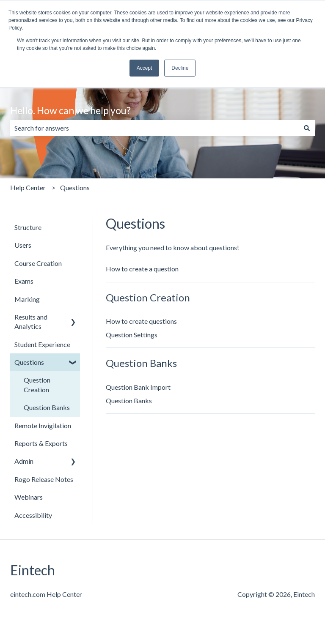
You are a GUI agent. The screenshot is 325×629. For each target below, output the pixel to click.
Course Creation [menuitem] (38, 263)
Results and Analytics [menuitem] (30, 321)
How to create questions (141, 321)
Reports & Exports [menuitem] (41, 443)
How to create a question (142, 269)
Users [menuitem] (22, 245)
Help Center (28, 187)
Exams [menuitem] (23, 281)
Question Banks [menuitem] (47, 407)
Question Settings (131, 335)
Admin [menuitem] (23, 461)
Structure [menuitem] (27, 227)
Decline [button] (179, 68)
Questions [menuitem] (29, 362)
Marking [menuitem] (27, 299)
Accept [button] (144, 68)
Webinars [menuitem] (28, 497)
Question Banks (129, 401)
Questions (75, 187)
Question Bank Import (138, 387)
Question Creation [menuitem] (37, 384)
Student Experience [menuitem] (42, 344)
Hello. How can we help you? (70, 110)
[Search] (307, 128)
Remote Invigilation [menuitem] (42, 425)
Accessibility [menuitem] (33, 515)
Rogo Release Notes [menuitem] (43, 479)
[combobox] (154, 128)
